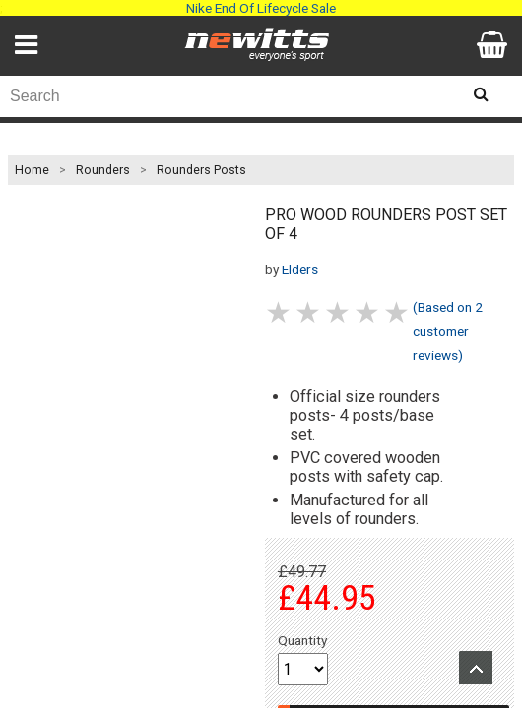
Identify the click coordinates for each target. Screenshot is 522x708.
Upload (475, 667)
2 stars (309, 312)
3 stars (339, 312)
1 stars (279, 312)
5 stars (398, 312)
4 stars (368, 312)
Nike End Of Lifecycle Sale (261, 8)
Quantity (302, 640)
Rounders (103, 170)
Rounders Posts (201, 170)
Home (32, 170)
